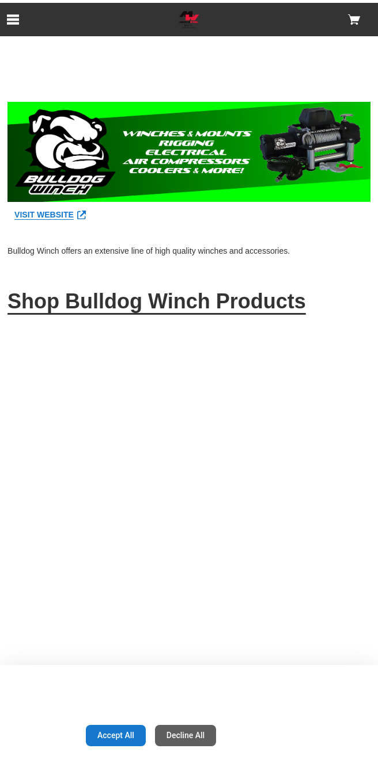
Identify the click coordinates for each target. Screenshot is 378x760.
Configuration (40, 735)
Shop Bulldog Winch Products (156, 301)
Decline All (186, 735)
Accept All (115, 735)
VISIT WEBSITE (50, 214)
